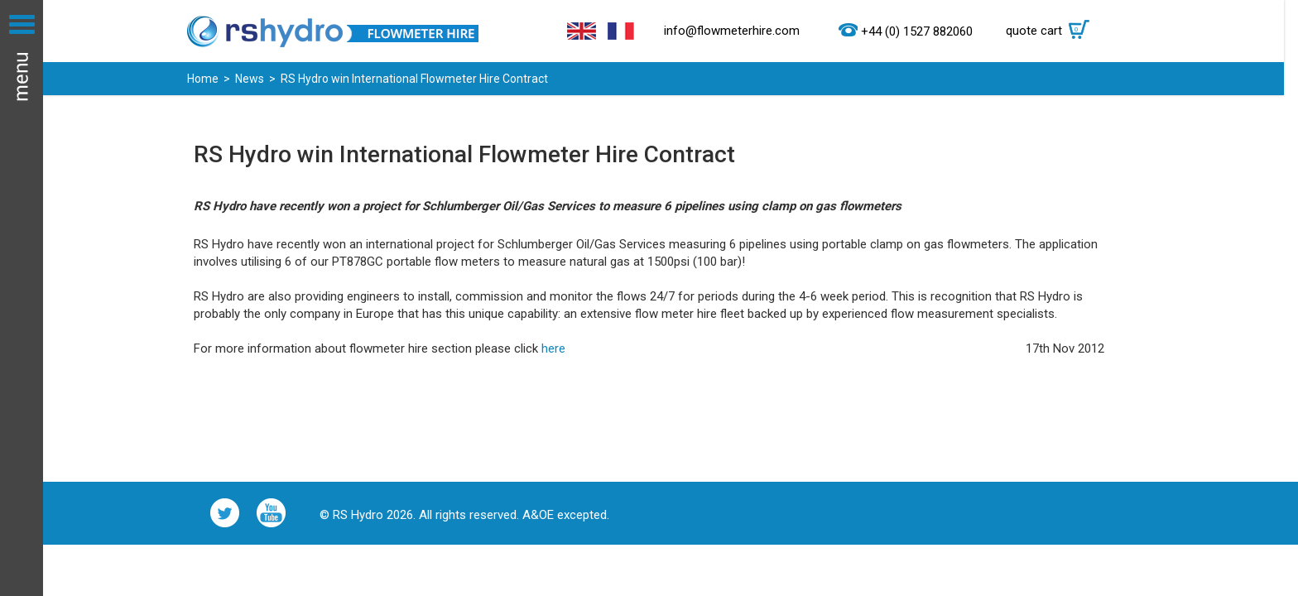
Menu (21, 298)
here (553, 348)
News (249, 78)
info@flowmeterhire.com (732, 30)
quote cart (1052, 30)
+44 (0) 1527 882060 (917, 31)
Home (203, 78)
